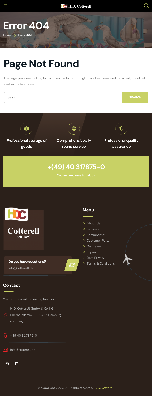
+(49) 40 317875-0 (76, 166)
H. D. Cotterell (104, 388)
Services (93, 229)
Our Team (94, 246)
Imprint (92, 252)
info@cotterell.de (21, 268)
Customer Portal (98, 241)
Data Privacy (95, 258)
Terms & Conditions (101, 263)
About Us (93, 223)
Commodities (96, 235)
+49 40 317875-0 (23, 335)
